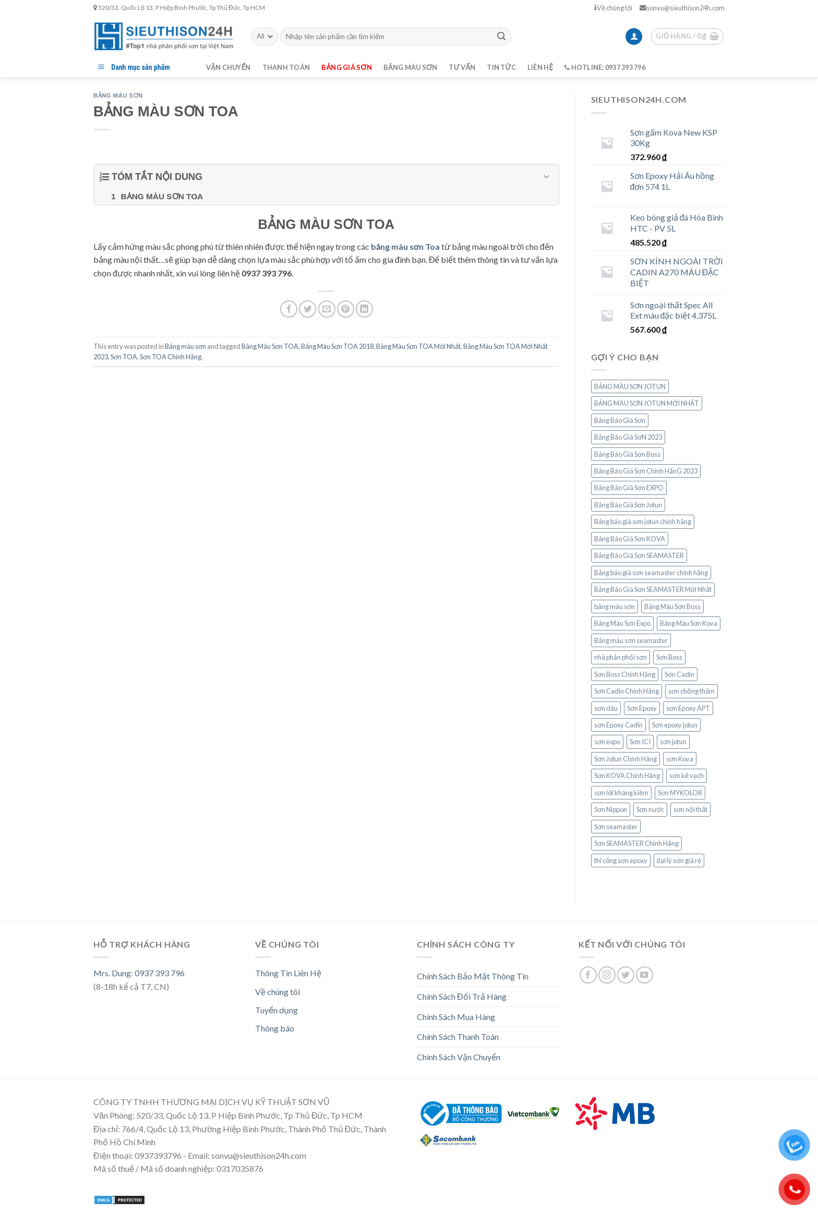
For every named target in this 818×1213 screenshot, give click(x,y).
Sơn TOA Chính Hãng (170, 357)
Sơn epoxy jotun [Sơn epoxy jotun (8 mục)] (674, 725)
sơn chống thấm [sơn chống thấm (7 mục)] (691, 691)
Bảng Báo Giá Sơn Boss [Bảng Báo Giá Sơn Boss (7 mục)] (627, 454)
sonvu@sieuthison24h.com (682, 8)
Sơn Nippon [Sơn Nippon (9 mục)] (610, 809)
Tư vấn (462, 67)
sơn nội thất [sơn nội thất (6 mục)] (690, 809)
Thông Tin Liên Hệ (288, 973)
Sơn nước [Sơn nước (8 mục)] (650, 809)
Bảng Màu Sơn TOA (270, 346)
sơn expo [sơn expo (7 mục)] (607, 741)
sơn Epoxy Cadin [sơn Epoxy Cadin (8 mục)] (618, 725)
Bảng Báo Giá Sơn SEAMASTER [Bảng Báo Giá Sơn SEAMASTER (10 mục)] (639, 555)
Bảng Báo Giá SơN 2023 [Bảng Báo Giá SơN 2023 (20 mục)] (628, 437)
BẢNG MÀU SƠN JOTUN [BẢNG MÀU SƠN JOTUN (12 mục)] (630, 386)
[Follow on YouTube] (644, 975)
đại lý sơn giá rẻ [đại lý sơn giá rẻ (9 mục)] (679, 860)
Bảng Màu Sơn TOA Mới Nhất (418, 346)
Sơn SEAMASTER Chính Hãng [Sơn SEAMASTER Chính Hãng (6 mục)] (636, 843)
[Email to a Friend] (326, 309)
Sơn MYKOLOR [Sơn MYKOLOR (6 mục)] (680, 793)
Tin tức (501, 67)
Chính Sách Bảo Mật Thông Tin (472, 976)
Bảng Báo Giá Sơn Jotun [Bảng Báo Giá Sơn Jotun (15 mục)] (628, 505)
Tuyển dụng (276, 1010)
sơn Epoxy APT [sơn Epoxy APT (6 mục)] (688, 708)
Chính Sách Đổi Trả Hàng (462, 996)
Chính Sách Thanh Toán (458, 1036)
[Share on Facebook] (288, 309)
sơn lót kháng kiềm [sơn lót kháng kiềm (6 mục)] (621, 793)
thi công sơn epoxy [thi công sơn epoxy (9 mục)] (620, 860)
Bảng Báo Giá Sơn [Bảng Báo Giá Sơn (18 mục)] (619, 420)
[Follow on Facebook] (588, 975)
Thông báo (274, 1028)
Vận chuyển (228, 67)
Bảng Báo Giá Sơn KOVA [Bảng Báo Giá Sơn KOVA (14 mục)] (629, 539)
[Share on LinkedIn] (364, 309)
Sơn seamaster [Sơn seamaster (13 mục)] (615, 826)
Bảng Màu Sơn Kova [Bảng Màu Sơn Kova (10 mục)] (688, 623)
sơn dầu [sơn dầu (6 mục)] (606, 708)
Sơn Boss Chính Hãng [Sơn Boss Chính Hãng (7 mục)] (624, 674)
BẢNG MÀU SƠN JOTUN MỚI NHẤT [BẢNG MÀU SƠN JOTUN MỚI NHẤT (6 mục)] (646, 403)
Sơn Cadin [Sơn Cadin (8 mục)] (679, 674)
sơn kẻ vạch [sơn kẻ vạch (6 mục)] (686, 775)
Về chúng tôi (613, 8)
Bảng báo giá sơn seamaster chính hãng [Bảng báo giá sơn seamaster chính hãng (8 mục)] (651, 572)
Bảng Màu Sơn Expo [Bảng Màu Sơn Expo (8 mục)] (622, 623)
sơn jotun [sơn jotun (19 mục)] (673, 741)
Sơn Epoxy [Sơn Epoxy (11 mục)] (642, 708)
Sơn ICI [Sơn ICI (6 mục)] (640, 741)
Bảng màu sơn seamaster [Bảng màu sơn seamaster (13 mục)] (631, 640)
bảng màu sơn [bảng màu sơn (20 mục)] (614, 606)
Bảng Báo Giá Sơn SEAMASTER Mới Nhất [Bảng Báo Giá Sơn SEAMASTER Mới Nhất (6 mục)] (653, 589)
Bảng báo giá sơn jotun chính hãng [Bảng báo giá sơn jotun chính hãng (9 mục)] (642, 521)
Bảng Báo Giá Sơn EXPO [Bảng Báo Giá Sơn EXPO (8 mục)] (629, 487)
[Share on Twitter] (307, 309)
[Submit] (501, 36)
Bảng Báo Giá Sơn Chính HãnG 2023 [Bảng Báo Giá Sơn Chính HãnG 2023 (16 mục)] (645, 471)
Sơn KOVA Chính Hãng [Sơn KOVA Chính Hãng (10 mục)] (627, 775)
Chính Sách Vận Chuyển (458, 1057)
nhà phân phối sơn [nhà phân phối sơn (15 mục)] (620, 657)
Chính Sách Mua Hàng (456, 1017)
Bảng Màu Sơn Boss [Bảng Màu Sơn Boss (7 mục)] (672, 606)
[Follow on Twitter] (625, 975)
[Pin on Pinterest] (345, 309)
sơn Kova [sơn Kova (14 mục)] (679, 759)
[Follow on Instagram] (607, 975)
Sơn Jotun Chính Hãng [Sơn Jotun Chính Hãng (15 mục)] (625, 759)
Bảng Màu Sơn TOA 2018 (337, 346)
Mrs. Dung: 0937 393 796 (139, 973)
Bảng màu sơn (410, 67)
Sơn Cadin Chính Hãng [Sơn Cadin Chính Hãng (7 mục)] (626, 691)
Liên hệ (540, 67)
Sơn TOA (124, 357)
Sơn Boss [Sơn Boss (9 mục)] (669, 657)
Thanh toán (286, 67)
